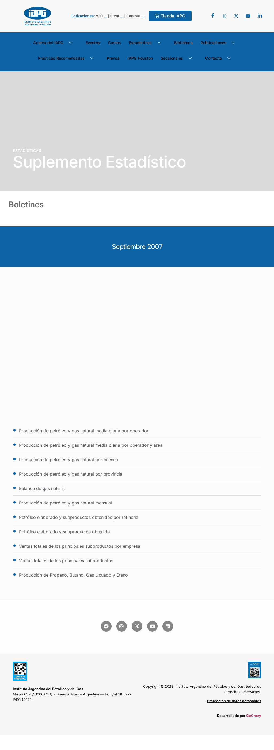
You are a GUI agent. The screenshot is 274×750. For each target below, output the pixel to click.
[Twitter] (224, 16)
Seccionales (178, 58)
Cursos (114, 42)
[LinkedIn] (260, 16)
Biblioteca (183, 42)
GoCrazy (253, 715)
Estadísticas (147, 43)
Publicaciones (220, 43)
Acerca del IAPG (54, 43)
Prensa (113, 58)
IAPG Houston (140, 58)
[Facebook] (213, 16)
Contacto (219, 58)
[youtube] (248, 16)
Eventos (93, 42)
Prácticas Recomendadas (67, 58)
